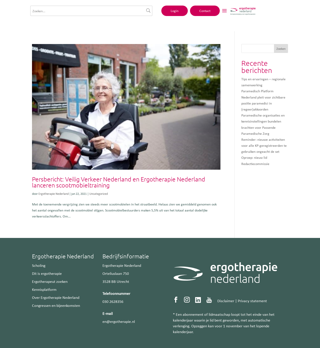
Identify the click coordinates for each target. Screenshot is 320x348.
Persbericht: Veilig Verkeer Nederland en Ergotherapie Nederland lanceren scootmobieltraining (118, 182)
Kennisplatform (44, 289)
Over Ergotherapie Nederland (55, 297)
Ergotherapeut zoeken (50, 281)
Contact (264, 12)
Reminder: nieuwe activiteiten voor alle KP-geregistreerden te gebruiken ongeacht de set (264, 145)
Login (234, 12)
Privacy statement (252, 300)
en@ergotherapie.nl (118, 321)
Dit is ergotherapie (47, 273)
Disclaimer (225, 300)
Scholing (38, 265)
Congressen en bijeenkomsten (56, 305)
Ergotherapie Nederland (53, 193)
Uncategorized (98, 193)
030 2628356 (112, 301)
